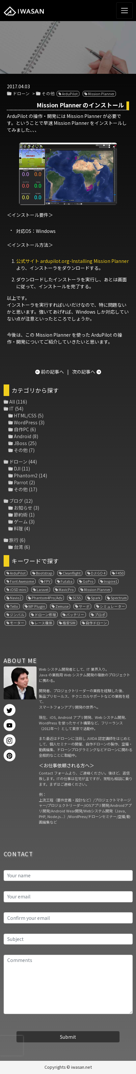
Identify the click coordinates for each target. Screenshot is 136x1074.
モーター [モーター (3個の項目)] (17, 622)
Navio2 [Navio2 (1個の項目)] (15, 597)
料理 (18, 528)
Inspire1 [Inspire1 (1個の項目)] (110, 581)
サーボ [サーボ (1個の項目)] (84, 606)
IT (11, 408)
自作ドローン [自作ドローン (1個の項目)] (96, 622)
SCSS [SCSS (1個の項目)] (76, 597)
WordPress (26, 422)
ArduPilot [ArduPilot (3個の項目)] (18, 573)
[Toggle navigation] (124, 10)
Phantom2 (26, 475)
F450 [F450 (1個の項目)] (119, 573)
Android (22, 436)
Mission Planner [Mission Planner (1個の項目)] (97, 589)
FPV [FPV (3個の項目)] (47, 581)
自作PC (21, 429)
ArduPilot (70, 93)
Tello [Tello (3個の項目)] (14, 606)
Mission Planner (101, 93)
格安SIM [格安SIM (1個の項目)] (69, 622)
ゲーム (21, 521)
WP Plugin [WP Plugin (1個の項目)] (36, 606)
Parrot (21, 482)
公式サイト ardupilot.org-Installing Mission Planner (72, 261)
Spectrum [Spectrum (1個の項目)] (119, 597)
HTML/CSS (25, 415)
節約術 (21, 514)
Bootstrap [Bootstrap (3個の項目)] (44, 573)
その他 (48, 93)
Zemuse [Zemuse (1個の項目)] (61, 606)
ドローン (21, 93)
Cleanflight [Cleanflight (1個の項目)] (72, 573)
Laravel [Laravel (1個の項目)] (42, 589)
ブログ (16, 500)
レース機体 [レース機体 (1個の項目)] (43, 622)
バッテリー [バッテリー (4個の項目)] (75, 614)
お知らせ (23, 507)
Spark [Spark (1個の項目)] (95, 597)
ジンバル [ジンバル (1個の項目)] (17, 614)
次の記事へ (83, 371)
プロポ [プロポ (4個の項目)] (100, 614)
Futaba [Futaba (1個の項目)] (66, 581)
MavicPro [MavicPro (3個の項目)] (66, 589)
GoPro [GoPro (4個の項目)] (88, 581)
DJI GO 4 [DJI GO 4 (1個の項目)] (98, 573)
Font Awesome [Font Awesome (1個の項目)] (22, 581)
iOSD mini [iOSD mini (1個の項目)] (18, 589)
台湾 (18, 547)
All (12, 401)
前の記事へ (52, 371)
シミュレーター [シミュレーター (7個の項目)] (112, 606)
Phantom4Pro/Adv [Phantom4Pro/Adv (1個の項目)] (47, 597)
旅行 (13, 540)
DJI (17, 468)
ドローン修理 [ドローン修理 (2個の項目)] (45, 614)
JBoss (20, 443)
